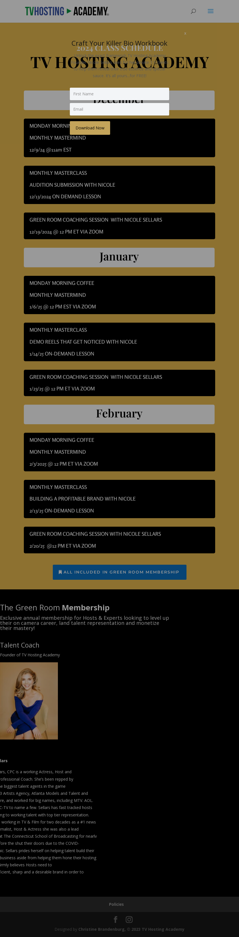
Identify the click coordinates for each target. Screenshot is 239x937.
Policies (116, 904)
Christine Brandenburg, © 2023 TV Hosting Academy (131, 929)
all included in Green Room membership (121, 572)
